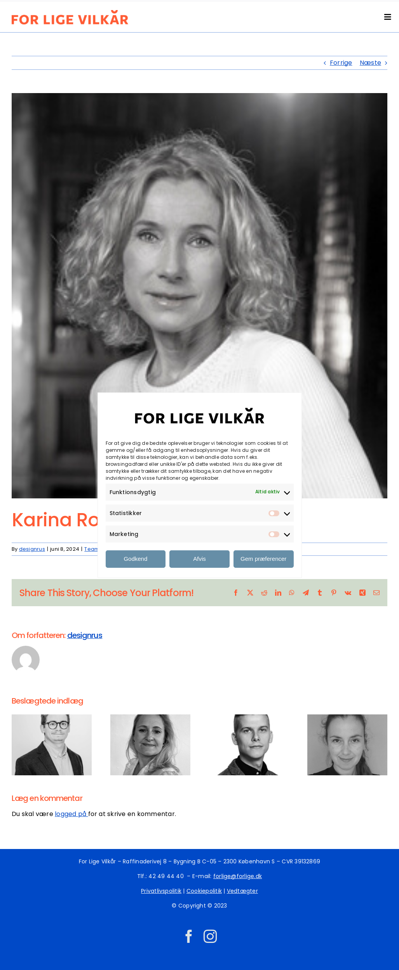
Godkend (135, 558)
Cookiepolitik (204, 891)
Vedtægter (242, 891)
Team (91, 549)
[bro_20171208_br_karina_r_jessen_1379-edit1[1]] (199, 295)
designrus (32, 549)
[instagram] (210, 936)
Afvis (199, 558)
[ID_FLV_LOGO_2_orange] (70, 13)
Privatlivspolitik (161, 891)
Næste (370, 62)
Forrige (341, 62)
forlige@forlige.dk (237, 876)
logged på (71, 813)
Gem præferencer (263, 558)
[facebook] (188, 936)
